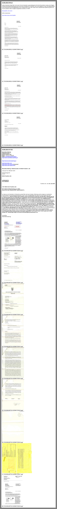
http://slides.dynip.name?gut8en (9, 15)
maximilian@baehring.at (10, 156)
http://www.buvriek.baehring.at (9, 160)
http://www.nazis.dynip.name (8, 165)
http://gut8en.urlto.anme (7, 10)
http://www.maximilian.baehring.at (10, 157)
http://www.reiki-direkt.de (8, 164)
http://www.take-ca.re (7, 163)
